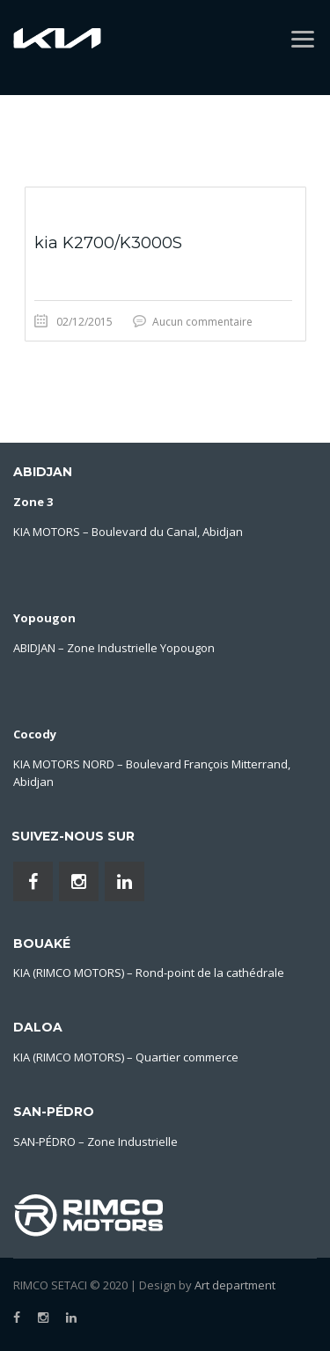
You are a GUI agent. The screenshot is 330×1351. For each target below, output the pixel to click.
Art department (234, 1285)
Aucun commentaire (202, 321)
